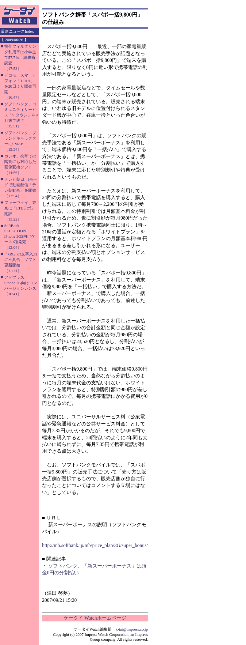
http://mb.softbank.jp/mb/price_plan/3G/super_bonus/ (95, 545)
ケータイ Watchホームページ (94, 617)
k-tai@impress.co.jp (132, 629)
